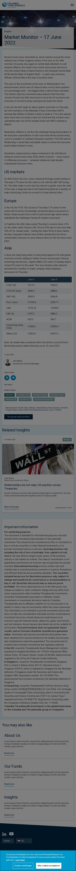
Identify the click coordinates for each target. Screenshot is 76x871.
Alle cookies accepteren (49, 866)
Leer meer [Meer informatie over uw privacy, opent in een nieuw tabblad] (20, 860)
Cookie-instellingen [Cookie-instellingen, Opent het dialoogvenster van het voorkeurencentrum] (23, 866)
